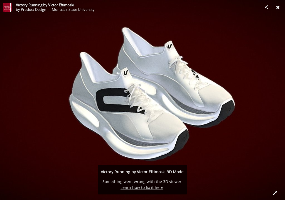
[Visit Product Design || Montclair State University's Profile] (7, 7)
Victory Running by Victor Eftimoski (45, 5)
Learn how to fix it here (142, 187)
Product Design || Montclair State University (58, 9)
